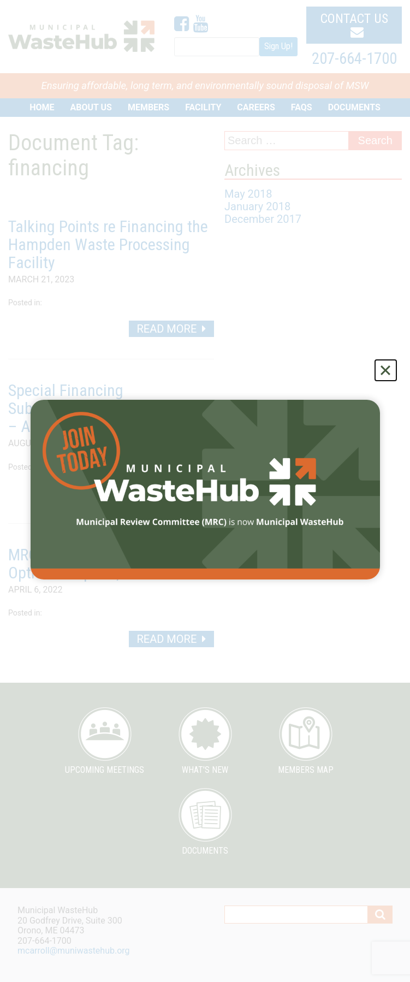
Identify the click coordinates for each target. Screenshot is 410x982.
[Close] (385, 370)
